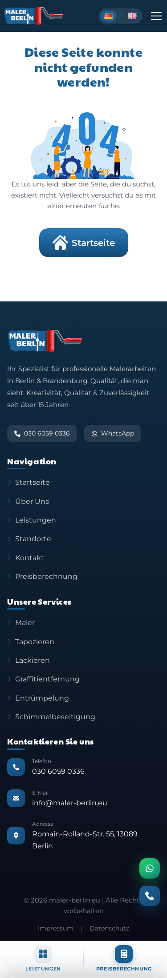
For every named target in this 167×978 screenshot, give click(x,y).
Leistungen (31, 519)
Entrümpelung (38, 697)
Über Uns (28, 501)
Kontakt (25, 557)
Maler (21, 622)
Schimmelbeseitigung (51, 716)
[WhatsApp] (149, 868)
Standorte (29, 538)
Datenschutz (109, 928)
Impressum (55, 928)
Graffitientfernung (43, 678)
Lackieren (28, 660)
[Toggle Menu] (156, 16)
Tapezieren (30, 641)
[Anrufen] (149, 896)
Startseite (84, 242)
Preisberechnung (42, 576)
